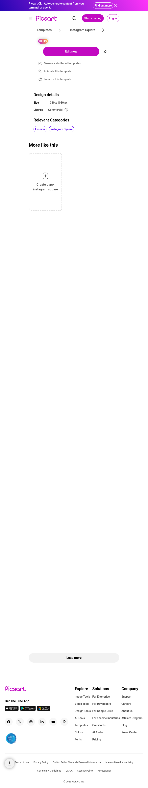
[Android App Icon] (28, 710)
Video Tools (82, 703)
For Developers (101, 703)
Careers (126, 703)
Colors (79, 732)
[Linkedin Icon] (42, 722)
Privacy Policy (41, 762)
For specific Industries (106, 718)
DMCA (69, 770)
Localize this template (57, 79)
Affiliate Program (131, 718)
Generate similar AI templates (62, 63)
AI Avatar (98, 732)
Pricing (96, 739)
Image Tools (82, 696)
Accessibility (104, 770)
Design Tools (83, 711)
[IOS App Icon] (12, 710)
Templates (81, 725)
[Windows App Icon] (43, 710)
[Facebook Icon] (9, 722)
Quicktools (99, 725)
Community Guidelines (49, 770)
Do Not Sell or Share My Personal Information (77, 762)
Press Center (129, 732)
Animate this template (57, 71)
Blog (124, 725)
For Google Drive (102, 711)
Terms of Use (22, 762)
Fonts (78, 739)
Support (126, 696)
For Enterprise (101, 696)
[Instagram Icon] (31, 722)
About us (127, 711)
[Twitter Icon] (20, 722)
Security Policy (85, 770)
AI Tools (80, 718)
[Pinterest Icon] (64, 722)
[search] (74, 18)
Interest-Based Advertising (120, 762)
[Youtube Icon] (53, 722)
